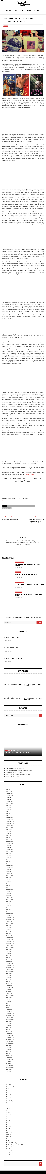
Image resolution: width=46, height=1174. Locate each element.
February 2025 (9, 817)
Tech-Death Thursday (11, 1143)
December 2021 (10, 894)
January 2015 (9, 1060)
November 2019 (10, 944)
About (29, 11)
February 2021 (9, 914)
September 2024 (10, 827)
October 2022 (9, 874)
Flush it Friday (9, 1101)
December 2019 (10, 942)
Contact (36, 11)
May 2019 (8, 956)
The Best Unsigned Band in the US (14, 1145)
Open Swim (8, 750)
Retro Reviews (9, 1129)
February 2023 (9, 865)
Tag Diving (8, 1141)
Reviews (8, 1131)
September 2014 (10, 1068)
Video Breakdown (10, 1153)
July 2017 (8, 1000)
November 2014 (10, 1064)
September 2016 (10, 1020)
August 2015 (9, 1046)
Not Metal (8, 1119)
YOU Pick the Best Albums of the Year (13, 658)
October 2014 (9, 1066)
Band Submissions (10, 1085)
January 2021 (9, 916)
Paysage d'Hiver (7, 508)
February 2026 (9, 793)
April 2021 (8, 910)
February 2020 (9, 938)
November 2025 (10, 799)
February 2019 (9, 962)
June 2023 (8, 858)
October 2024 (9, 825)
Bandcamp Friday (10, 1087)
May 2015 (8, 1052)
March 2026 (9, 791)
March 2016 (9, 1032)
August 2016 (9, 1022)
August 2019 (9, 950)
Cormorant (10, 506)
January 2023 (9, 867)
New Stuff (8, 1115)
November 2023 (10, 847)
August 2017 (9, 998)
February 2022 (9, 890)
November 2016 (10, 1016)
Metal (7, 1111)
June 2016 (8, 1026)
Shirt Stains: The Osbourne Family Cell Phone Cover (18, 774)
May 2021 (8, 908)
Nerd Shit (8, 1113)
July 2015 (8, 1048)
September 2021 (10, 900)
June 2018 (8, 978)
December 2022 (10, 870)
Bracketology (9, 1089)
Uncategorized (19, 592)
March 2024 (9, 840)
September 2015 (10, 1044)
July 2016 (8, 1024)
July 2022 (8, 879)
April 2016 (8, 1030)
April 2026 (8, 789)
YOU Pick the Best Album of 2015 (11, 637)
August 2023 (9, 854)
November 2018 (10, 968)
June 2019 (8, 954)
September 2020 (10, 924)
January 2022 (9, 892)
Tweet (3, 501)
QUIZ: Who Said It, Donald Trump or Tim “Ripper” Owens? (29, 584)
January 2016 (9, 1036)
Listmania (8, 1107)
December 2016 (10, 1014)
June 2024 (8, 833)
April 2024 (8, 838)
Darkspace (17, 506)
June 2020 (8, 930)
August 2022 (9, 877)
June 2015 (8, 1050)
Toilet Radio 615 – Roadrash (13, 776)
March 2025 (9, 815)
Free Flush (8, 1103)
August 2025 (9, 805)
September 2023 (10, 851)
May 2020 (8, 932)
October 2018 (9, 970)
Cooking (8, 1093)
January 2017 (9, 1012)
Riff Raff (8, 1135)
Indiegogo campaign (30, 474)
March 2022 (9, 888)
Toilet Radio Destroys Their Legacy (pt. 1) (26, 575)
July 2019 (8, 952)
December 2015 (10, 1038)
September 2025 (10, 803)
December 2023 (10, 845)
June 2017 (8, 1002)
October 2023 (9, 849)
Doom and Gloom (10, 1099)
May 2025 (8, 811)
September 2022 (10, 876)
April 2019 (8, 958)
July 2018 (8, 976)
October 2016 (9, 1018)
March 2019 (9, 960)
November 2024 (10, 823)
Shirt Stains (9, 1139)
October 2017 (9, 994)
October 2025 (9, 801)
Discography (9, 1097)
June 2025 (8, 809)
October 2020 (9, 922)
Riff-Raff (8, 1137)
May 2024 (8, 835)
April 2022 (8, 886)
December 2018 (10, 966)
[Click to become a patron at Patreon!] (23, 490)
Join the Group (19, 11)
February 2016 (9, 1034)
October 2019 (9, 946)
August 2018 (9, 974)
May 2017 (8, 1004)
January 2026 (9, 795)
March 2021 (9, 912)
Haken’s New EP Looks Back (10, 520)
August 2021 (9, 902)
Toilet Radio (18, 572)
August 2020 (9, 926)
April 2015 (8, 1054)
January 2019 (9, 964)
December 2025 (10, 797)
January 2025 (9, 819)
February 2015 (9, 1058)
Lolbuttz (17, 562)
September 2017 (10, 996)
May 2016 (8, 1028)
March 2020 (9, 936)
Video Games (9, 1155)
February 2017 (9, 1010)
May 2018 (8, 980)
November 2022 (10, 872)
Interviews (8, 1105)
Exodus (24, 506)
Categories (7, 11)
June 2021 (8, 906)
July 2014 (8, 1072)
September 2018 (10, 972)
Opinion (5, 26)
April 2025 (8, 813)
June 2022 (8, 881)
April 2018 (8, 982)
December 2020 (10, 918)
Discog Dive (9, 1095)
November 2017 (10, 992)
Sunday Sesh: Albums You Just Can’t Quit (18, 753)
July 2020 (8, 928)
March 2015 (9, 1056)
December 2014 (10, 1062)
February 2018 (9, 986)
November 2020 (10, 920)
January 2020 (9, 940)
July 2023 (8, 856)
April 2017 (8, 1006)
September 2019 (10, 948)
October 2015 (9, 1042)
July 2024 (8, 831)
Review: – (12, 698)
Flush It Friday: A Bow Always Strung (13, 684)
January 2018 (9, 988)
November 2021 (10, 895)
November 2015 (10, 1040)
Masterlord (12, 26)
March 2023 (9, 863)
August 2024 (9, 829)
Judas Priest (31, 506)
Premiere (8, 1125)
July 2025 (8, 807)
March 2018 (9, 984)
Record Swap (9, 1127)
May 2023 (8, 859)
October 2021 (9, 897)
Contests (8, 1091)
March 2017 (9, 1008)
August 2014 (9, 1070)
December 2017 (10, 990)
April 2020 (8, 934)
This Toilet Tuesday (11, 1147)
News (22, 562)
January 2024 (9, 843)
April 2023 (8, 861)
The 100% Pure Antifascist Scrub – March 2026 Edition (19, 770)
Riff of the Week (10, 1133)
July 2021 (8, 904)
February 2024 (9, 841)
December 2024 (10, 822)
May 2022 (8, 884)
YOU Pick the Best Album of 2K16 (11, 648)
